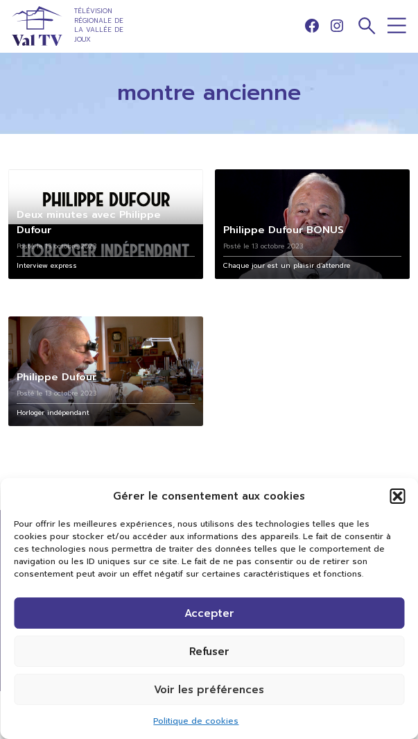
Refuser (209, 651)
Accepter (209, 613)
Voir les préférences (209, 689)
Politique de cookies (195, 721)
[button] (397, 496)
